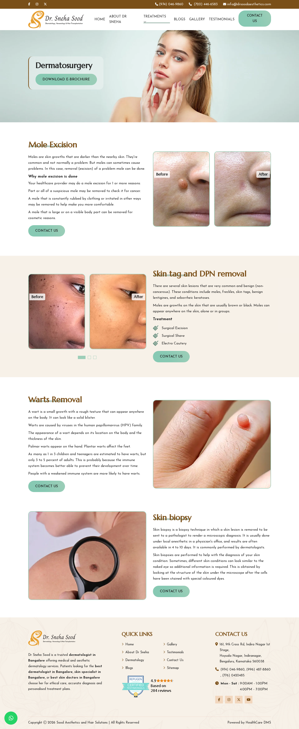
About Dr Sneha (118, 19)
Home (99, 19)
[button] (82, 357)
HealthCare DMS (258, 722)
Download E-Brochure (66, 79)
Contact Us (254, 18)
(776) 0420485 (233, 675)
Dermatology (133, 660)
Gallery (197, 19)
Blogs (179, 19)
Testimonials (221, 19)
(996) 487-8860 (258, 669)
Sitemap (171, 668)
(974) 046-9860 (232, 669)
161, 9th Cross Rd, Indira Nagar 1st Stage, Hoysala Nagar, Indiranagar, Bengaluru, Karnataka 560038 (245, 653)
